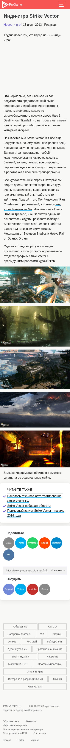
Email (9, 543)
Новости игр (12, 24)
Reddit (44, 543)
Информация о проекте (15, 725)
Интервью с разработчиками (25, 679)
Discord (9, 589)
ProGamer (12, 4)
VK (8, 555)
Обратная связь (11, 721)
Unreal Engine (35, 671)
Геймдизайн (54, 641)
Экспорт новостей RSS (15, 733)
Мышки (57, 679)
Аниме (12, 641)
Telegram (56, 543)
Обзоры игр (20, 626)
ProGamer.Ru (12, 706)
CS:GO (52, 626)
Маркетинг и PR (17, 664)
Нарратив (52, 656)
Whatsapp (33, 543)
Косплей (32, 641)
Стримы (58, 634)
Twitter (20, 543)
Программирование (50, 664)
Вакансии (31, 721)
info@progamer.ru (33, 710)
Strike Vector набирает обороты (29, 505)
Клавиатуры (35, 686)
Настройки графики (19, 634)
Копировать (57, 569)
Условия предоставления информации (23, 729)
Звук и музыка (20, 656)
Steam (44, 589)
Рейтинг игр (40, 733)
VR (42, 634)
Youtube (33, 589)
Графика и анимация (49, 649)
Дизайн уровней (17, 649)
